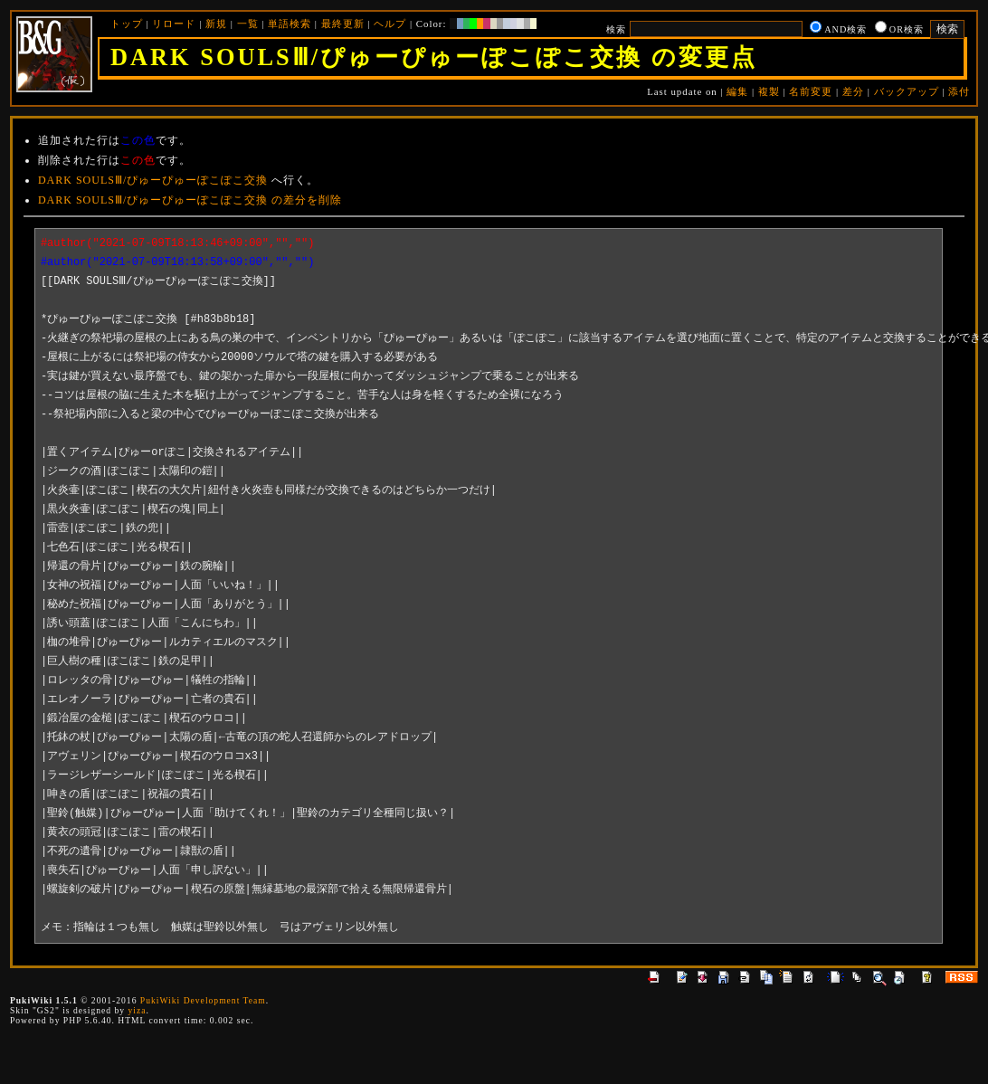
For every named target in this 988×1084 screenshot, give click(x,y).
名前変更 (810, 91)
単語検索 (289, 23)
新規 (216, 23)
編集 (737, 91)
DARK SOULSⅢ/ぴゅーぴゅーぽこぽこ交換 (153, 180)
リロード (173, 23)
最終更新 (343, 23)
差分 (853, 91)
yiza (137, 1010)
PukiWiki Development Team (203, 1000)
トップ (126, 23)
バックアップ (906, 91)
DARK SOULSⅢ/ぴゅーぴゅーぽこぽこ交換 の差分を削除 (190, 200)
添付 (959, 91)
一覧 (248, 23)
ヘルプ (390, 23)
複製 (769, 91)
